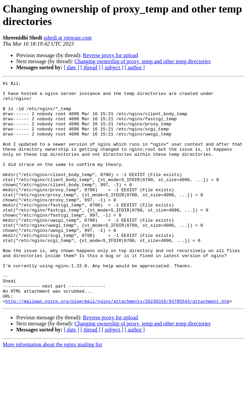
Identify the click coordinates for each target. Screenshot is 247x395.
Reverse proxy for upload (110, 55)
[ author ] (135, 67)
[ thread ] (90, 67)
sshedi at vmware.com (68, 38)
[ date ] (71, 67)
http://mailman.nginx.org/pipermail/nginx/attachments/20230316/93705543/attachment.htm (117, 346)
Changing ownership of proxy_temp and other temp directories (142, 61)
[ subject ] (112, 67)
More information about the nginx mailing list (52, 389)
